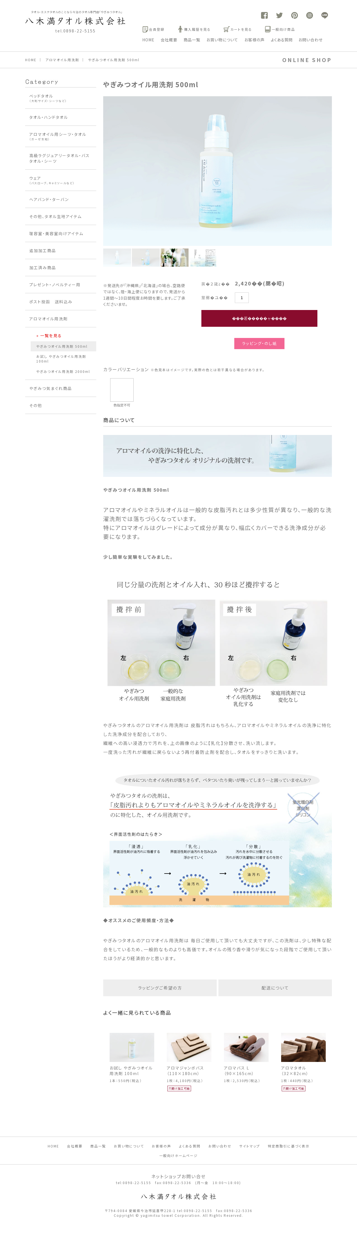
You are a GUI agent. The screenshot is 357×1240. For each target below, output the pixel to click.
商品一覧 (192, 39)
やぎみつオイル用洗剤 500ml (113, 59)
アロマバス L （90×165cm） (239, 1070)
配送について (275, 988)
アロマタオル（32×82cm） (295, 1070)
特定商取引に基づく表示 (289, 1146)
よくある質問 (281, 39)
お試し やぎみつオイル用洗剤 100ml (131, 1070)
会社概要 (169, 39)
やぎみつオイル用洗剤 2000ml (63, 371)
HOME (148, 39)
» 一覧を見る (49, 335)
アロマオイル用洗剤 (62, 59)
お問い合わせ (310, 39)
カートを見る (238, 29)
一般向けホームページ (178, 1155)
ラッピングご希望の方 (160, 988)
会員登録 (153, 29)
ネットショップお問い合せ (178, 1176)
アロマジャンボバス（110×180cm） (185, 1070)
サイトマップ (249, 1146)
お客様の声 (254, 39)
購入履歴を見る (194, 29)
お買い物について (222, 39)
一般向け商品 (280, 29)
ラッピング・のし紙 (259, 343)
